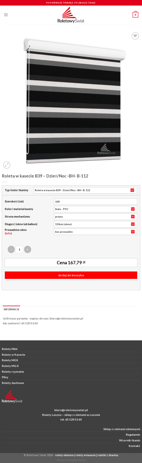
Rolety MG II (10, 366)
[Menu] (6, 14)
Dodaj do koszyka (71, 275)
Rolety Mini (9, 349)
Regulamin (133, 434)
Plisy (5, 377)
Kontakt (134, 445)
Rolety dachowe (13, 383)
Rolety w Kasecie (13, 354)
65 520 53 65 (29, 323)
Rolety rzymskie (13, 371)
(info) (8, 233)
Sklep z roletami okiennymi (121, 429)
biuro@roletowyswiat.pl (66, 318)
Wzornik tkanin (129, 440)
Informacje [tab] (11, 309)
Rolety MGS (10, 360)
